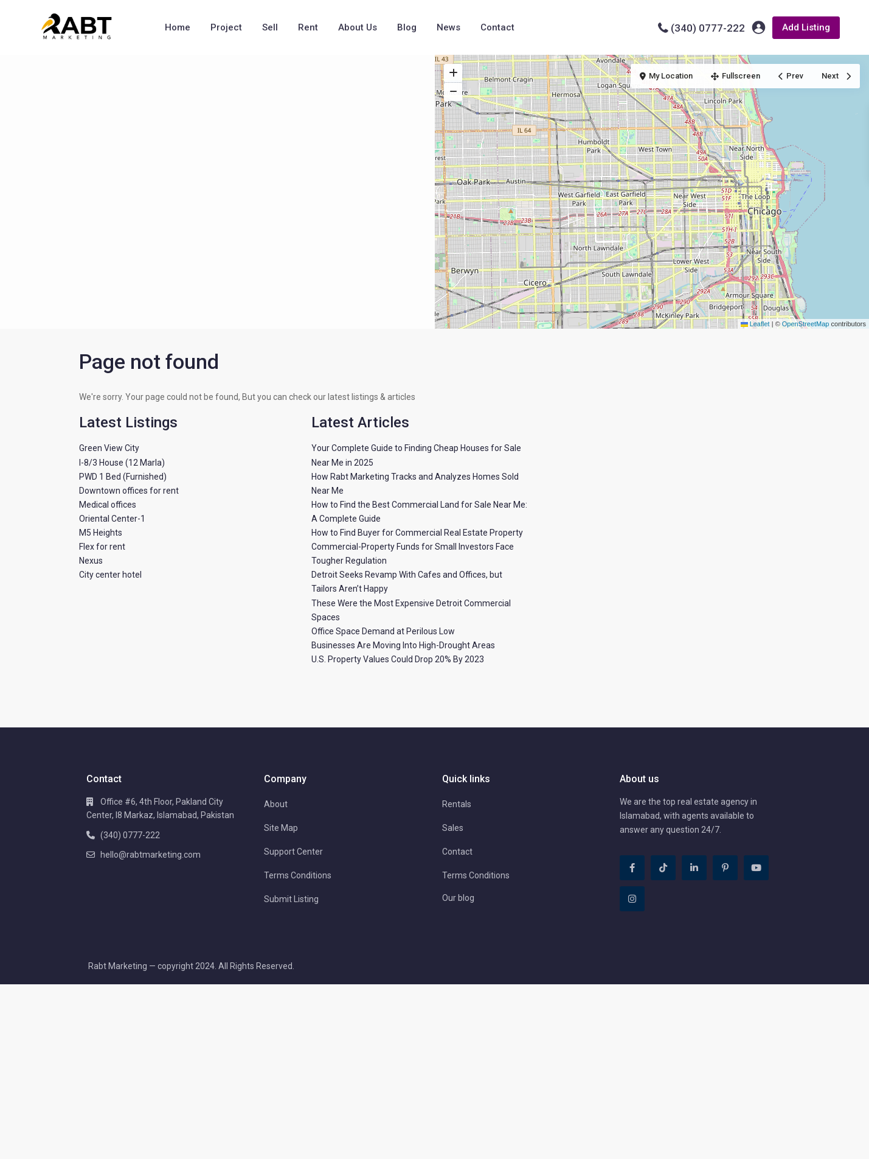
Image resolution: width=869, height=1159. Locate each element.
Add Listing (806, 27)
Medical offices (107, 504)
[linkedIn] (694, 867)
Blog (407, 27)
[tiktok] (663, 867)
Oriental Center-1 (112, 518)
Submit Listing (291, 899)
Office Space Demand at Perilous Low (383, 631)
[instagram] (632, 898)
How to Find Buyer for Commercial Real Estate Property (417, 532)
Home (177, 27)
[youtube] (756, 867)
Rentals (456, 804)
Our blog (458, 898)
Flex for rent (102, 546)
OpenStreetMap (805, 323)
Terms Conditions (297, 875)
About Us (357, 27)
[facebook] (632, 867)
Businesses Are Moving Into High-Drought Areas (403, 645)
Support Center (293, 851)
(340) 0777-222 (708, 28)
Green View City (109, 448)
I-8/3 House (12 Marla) (122, 462)
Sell (270, 27)
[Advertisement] (217, 146)
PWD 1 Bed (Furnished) (123, 476)
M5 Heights (100, 532)
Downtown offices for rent (129, 490)
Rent (308, 27)
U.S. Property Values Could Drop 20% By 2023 (397, 659)
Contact (497, 27)
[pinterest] (725, 867)
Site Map (281, 828)
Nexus (91, 560)
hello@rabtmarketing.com (150, 855)
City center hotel (110, 575)
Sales (452, 828)
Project (226, 27)
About (276, 804)
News (448, 27)
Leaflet (755, 323)
